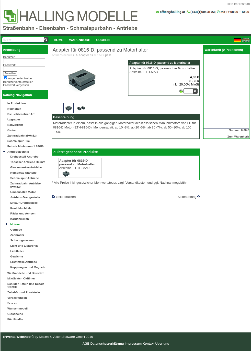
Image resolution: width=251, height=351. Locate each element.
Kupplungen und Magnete (27, 267)
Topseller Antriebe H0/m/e (27, 161)
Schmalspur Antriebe (24, 178)
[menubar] (82, 40)
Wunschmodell (17, 308)
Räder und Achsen (22, 213)
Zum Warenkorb (238, 136)
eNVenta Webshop (17, 337)
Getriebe (16, 229)
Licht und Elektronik (24, 245)
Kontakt (148, 343)
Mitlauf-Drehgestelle (24, 202)
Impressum (242, 4)
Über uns (162, 343)
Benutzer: (9, 56)
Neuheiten (14, 108)
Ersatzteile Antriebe (23, 261)
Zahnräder (17, 234)
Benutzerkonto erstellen (18, 81)
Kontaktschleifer (21, 208)
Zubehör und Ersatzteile (23, 292)
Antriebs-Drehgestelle (25, 197)
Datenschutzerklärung (107, 343)
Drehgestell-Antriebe (24, 156)
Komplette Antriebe (23, 172)
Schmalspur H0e (18, 140)
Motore (15, 224)
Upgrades (14, 119)
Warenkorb (80, 40)
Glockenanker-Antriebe (26, 167)
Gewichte (16, 256)
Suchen (103, 40)
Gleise (11, 130)
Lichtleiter (17, 251)
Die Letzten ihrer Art (20, 114)
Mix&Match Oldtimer (21, 278)
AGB (86, 343)
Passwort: (9, 64)
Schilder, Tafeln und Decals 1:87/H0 (25, 285)
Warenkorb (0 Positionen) (224, 50)
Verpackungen (17, 297)
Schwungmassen (22, 240)
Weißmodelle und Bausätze (25, 273)
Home (58, 40)
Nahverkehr (15, 124)
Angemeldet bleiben (20, 78)
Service (12, 303)
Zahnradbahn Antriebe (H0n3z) (25, 185)
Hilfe (230, 4)
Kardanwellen (19, 218)
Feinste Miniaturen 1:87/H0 (25, 146)
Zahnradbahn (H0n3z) (21, 135)
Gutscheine (15, 313)
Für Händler (15, 319)
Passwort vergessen (16, 84)
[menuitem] (58, 40)
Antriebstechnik (18, 151)
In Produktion (16, 103)
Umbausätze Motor (23, 191)
